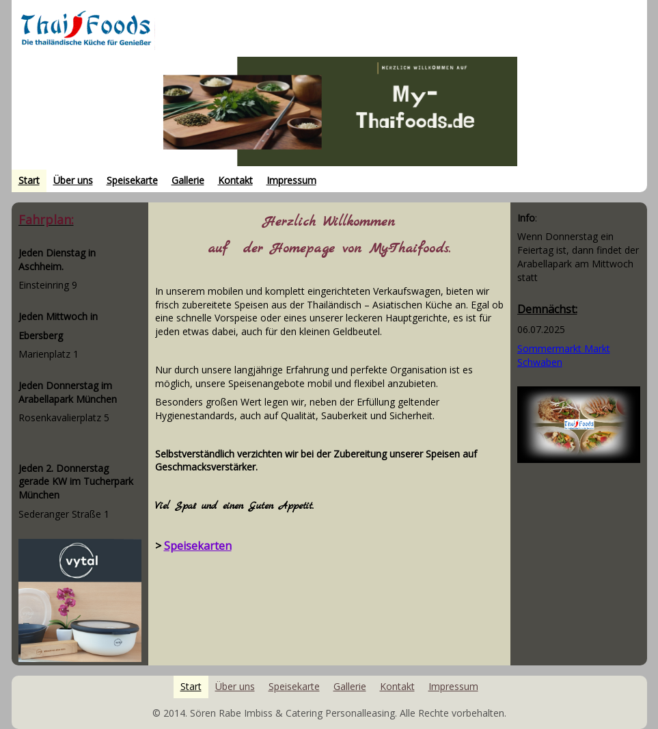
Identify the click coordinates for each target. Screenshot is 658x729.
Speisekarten (198, 545)
